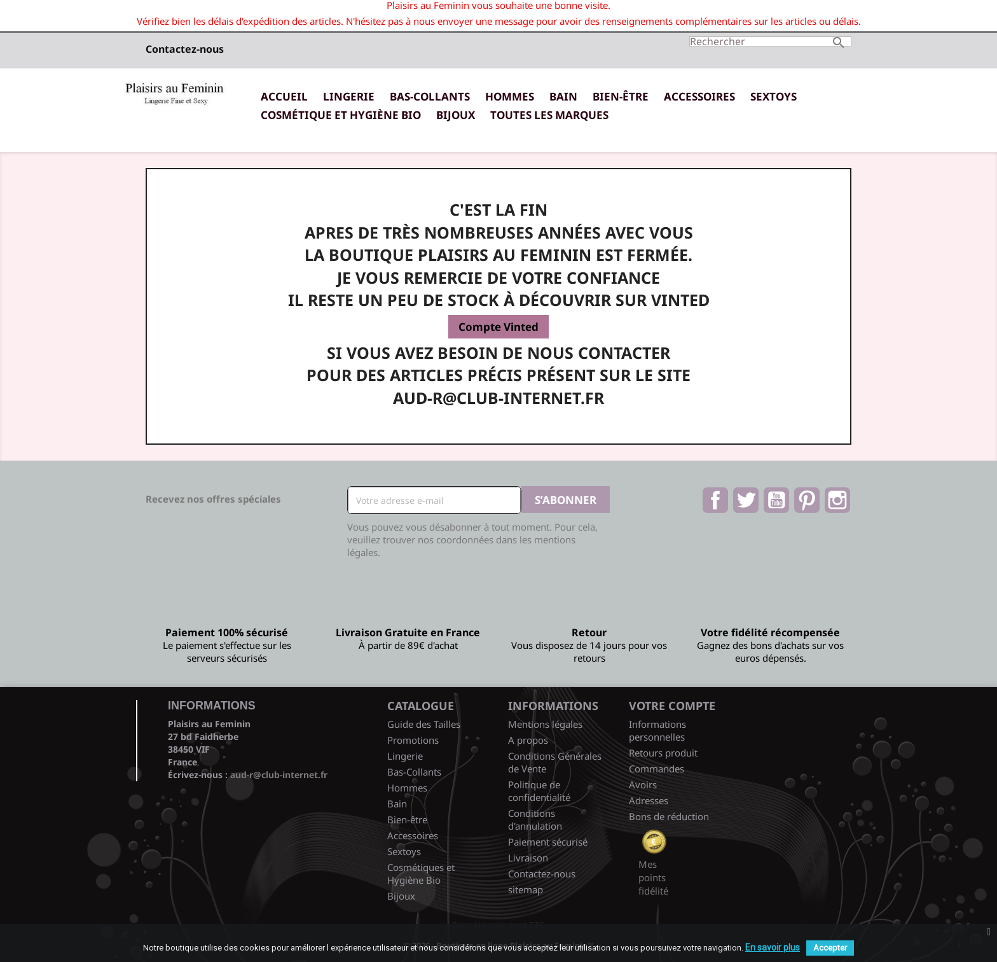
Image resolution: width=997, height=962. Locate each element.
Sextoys (773, 96)
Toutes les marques (549, 115)
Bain (563, 96)
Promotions (413, 740)
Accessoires (699, 96)
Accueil (284, 96)
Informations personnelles (657, 730)
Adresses (648, 800)
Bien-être (621, 96)
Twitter (746, 500)
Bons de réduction (669, 816)
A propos (528, 740)
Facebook (715, 500)
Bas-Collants (430, 96)
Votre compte (672, 705)
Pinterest (807, 500)
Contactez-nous (185, 49)
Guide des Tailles (423, 724)
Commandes (656, 768)
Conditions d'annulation (535, 819)
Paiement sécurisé (548, 841)
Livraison (528, 857)
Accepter (830, 947)
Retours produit (663, 752)
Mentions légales (545, 724)
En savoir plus (772, 947)
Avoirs (643, 784)
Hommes (509, 96)
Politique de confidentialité (539, 791)
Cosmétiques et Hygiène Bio (421, 873)
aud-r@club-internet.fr (278, 775)
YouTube (776, 500)
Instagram (837, 500)
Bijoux (455, 115)
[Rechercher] (770, 41)
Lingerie (349, 96)
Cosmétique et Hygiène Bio (341, 115)
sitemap (525, 889)
